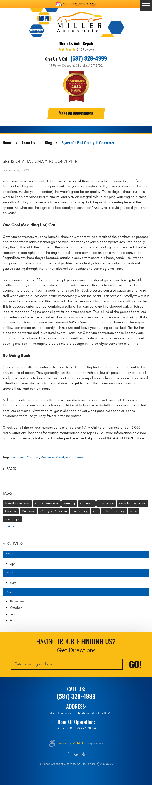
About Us (28, 143)
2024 (9, 573)
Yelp (84, 754)
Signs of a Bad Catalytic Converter (88, 143)
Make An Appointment (76, 114)
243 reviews (85, 49)
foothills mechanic (17, 503)
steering (69, 503)
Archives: (13, 543)
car (95, 511)
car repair (17, 457)
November (17, 601)
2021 (9, 592)
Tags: (8, 493)
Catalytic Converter (69, 457)
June (13, 614)
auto (106, 511)
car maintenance (46, 503)
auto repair (106, 503)
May (13, 583)
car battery (80, 511)
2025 (9, 554)
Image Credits (94, 743)
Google (76, 754)
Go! (135, 665)
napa (133, 511)
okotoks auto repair (132, 503)
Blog (48, 143)
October (16, 608)
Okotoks (32, 457)
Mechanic (47, 457)
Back (11, 469)
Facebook (68, 754)
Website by (71, 743)
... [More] (9, 526)
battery (120, 511)
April (13, 564)
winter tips (12, 519)
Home (7, 143)
